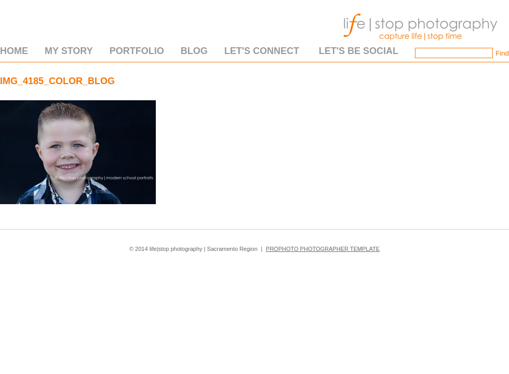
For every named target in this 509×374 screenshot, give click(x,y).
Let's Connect (261, 51)
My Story (69, 51)
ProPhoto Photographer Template (323, 249)
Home (14, 51)
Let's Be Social (358, 51)
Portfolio (137, 51)
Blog (194, 51)
